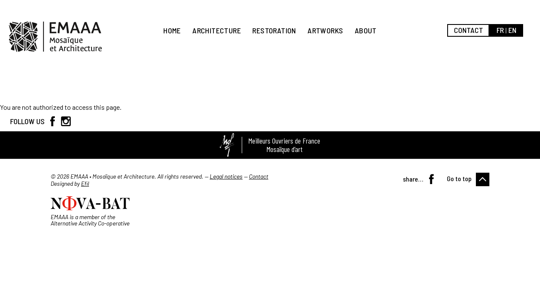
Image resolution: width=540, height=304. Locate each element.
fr (500, 30)
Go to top (459, 178)
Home (172, 30)
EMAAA (55, 36)
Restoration (274, 30)
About (366, 30)
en (512, 30)
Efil (85, 183)
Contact (468, 30)
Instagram (66, 121)
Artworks (325, 30)
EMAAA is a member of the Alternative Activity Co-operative (90, 220)
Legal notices (226, 176)
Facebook (52, 121)
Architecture (216, 30)
